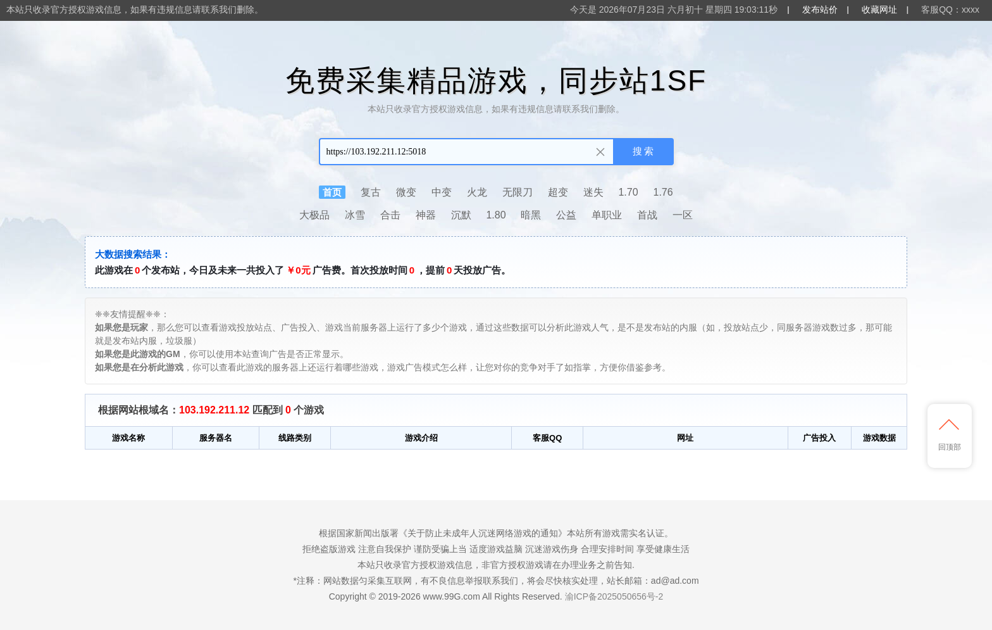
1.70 (628, 192)
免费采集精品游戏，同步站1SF (496, 80)
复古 (371, 192)
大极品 (314, 215)
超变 (558, 192)
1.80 (495, 215)
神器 (426, 215)
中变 (441, 192)
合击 (390, 215)
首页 (332, 192)
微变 (406, 192)
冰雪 (355, 215)
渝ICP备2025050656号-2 (614, 596)
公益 (566, 215)
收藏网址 (879, 9)
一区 (683, 215)
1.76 (663, 192)
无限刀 (517, 192)
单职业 (607, 215)
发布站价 (820, 9)
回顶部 (949, 435)
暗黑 (531, 215)
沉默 (461, 215)
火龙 (477, 192)
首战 (647, 215)
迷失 (593, 192)
